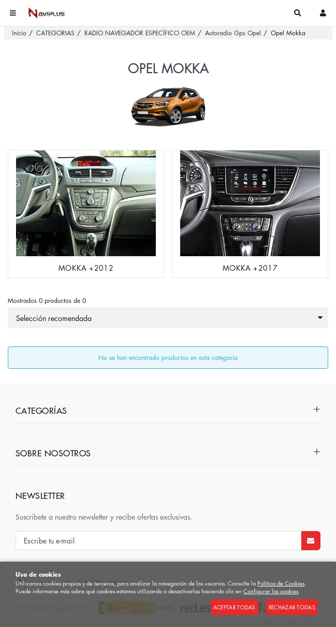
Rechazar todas (292, 607)
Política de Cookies (280, 583)
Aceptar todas (234, 607)
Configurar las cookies (270, 591)
